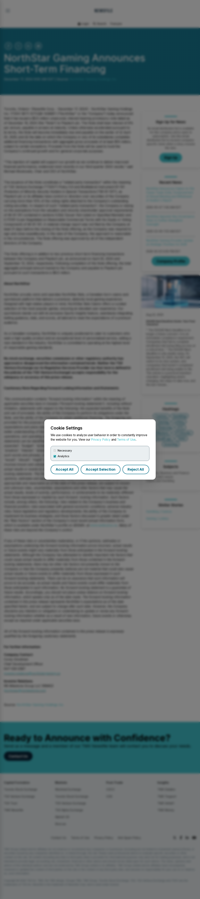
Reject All (136, 469)
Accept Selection (100, 469)
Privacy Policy (101, 439)
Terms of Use (126, 439)
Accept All (64, 469)
